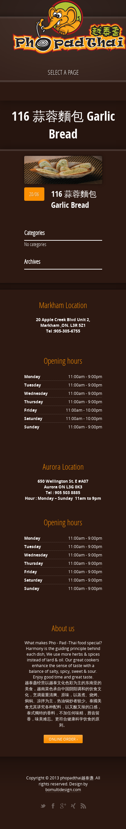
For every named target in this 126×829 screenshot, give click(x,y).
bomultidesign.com (63, 789)
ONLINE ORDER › (63, 739)
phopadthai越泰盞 (76, 778)
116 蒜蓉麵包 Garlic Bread (73, 199)
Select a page (63, 72)
